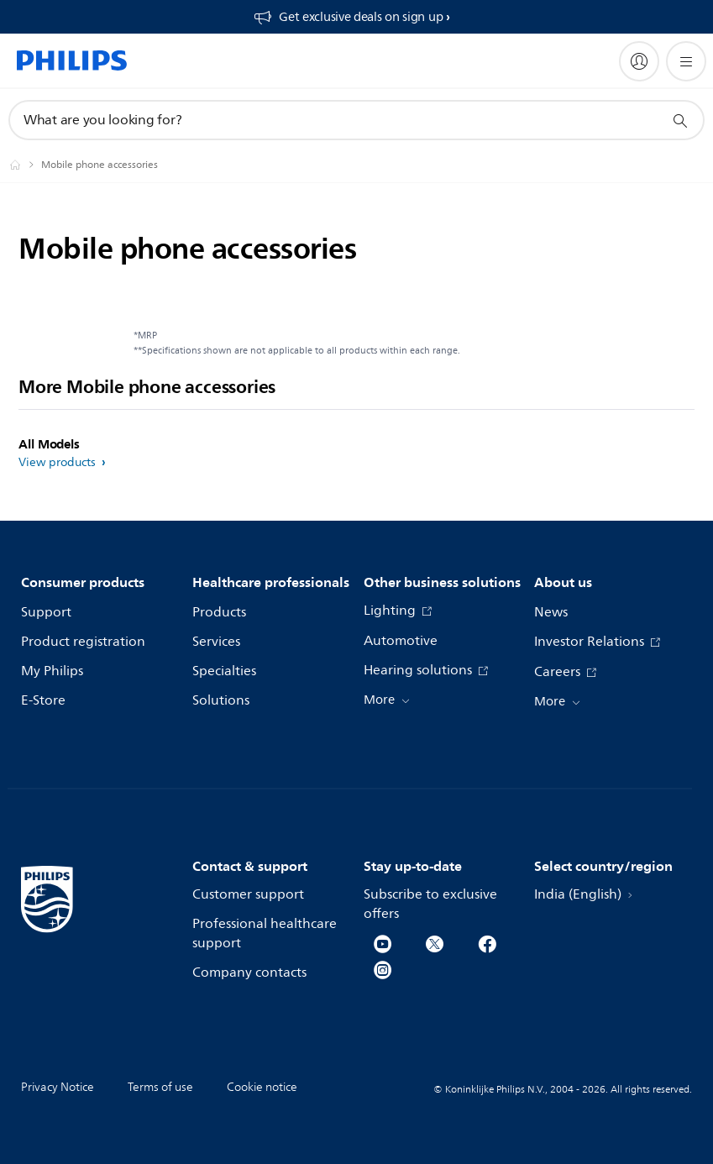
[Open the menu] (686, 61)
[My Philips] (639, 61)
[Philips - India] (25, 165)
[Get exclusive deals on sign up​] (351, 16)
